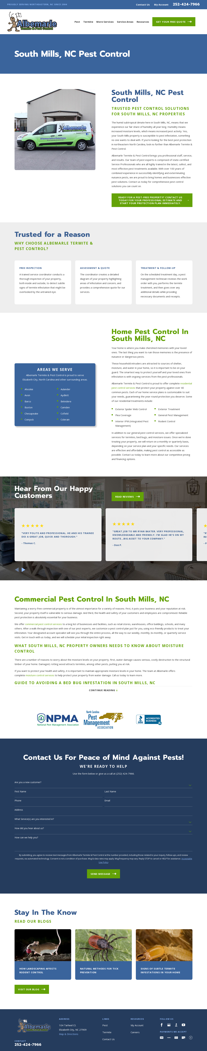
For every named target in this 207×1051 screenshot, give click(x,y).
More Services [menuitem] (105, 21)
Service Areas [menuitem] (125, 21)
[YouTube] (183, 1035)
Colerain (62, 465)
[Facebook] (161, 1035)
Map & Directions (68, 1044)
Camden (62, 453)
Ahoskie (26, 435)
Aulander (63, 435)
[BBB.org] (176, 1035)
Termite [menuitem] (88, 21)
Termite (106, 1043)
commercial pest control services (43, 637)
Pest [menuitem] (77, 21)
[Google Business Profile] (169, 1035)
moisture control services (40, 688)
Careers (135, 1043)
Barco (25, 447)
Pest (105, 1036)
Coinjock (26, 465)
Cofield (62, 459)
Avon (24, 441)
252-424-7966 (186, 4)
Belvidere (63, 447)
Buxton (26, 453)
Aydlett (62, 441)
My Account (161, 4)
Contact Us (143, 4)
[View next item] (23, 580)
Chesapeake (29, 459)
